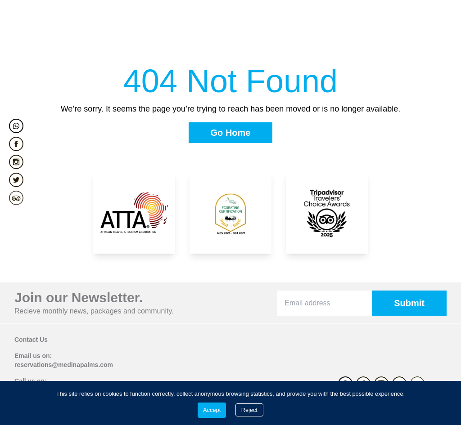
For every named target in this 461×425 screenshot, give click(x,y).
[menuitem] (34, 25)
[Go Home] (231, 132)
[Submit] (409, 303)
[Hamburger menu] (440, 25)
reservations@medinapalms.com (63, 364)
